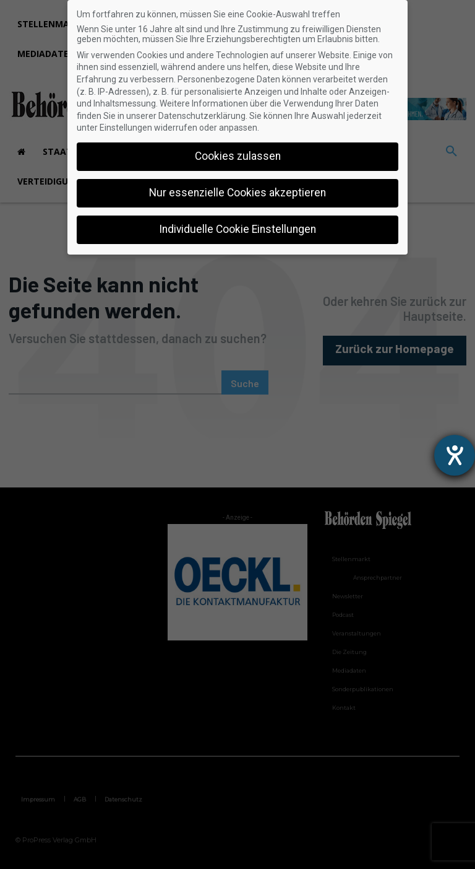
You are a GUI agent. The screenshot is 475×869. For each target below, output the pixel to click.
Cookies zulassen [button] (238, 156)
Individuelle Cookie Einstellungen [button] (237, 229)
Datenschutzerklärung (202, 116)
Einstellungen (126, 128)
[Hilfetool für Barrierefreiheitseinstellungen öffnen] (454, 455)
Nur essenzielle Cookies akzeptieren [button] (237, 192)
